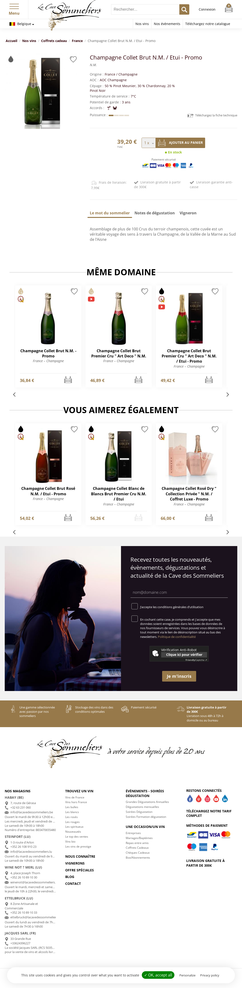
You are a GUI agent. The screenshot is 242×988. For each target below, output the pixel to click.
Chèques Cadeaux (138, 853)
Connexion (207, 9)
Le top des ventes (76, 837)
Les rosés (71, 817)
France (77, 40)
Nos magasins (17, 791)
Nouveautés (73, 832)
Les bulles (71, 807)
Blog (69, 876)
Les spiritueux (74, 827)
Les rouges (72, 822)
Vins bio (70, 842)
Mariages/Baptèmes (139, 838)
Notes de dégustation (154, 213)
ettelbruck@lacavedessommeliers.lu (35, 917)
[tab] (109, 213)
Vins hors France (76, 802)
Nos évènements (167, 23)
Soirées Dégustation (139, 812)
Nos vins (142, 23)
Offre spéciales (79, 870)
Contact (73, 883)
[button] (14, 5)
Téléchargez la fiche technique (212, 115)
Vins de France (74, 797)
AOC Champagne (113, 80)
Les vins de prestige (78, 846)
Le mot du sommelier (110, 213)
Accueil (11, 40)
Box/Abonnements (138, 858)
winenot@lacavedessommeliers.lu (34, 882)
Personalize (187, 975)
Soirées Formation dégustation (146, 817)
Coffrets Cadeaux (137, 848)
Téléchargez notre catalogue (207, 23)
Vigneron (188, 213)
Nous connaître (80, 856)
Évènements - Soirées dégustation (145, 793)
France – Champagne (48, 361)
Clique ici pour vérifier (184, 654)
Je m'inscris (179, 676)
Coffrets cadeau (54, 40)
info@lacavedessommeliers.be (31, 812)
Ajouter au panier (180, 143)
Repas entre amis (137, 843)
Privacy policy (209, 975)
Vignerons (75, 863)
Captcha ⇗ (196, 659)
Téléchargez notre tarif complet (209, 813)
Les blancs (72, 812)
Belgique (20, 23)
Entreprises (133, 833)
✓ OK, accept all (158, 975)
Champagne (128, 74)
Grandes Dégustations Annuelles (147, 802)
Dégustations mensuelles (142, 807)
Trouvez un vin (79, 791)
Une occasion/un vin (145, 826)
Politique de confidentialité (177, 637)
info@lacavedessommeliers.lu (31, 851)
